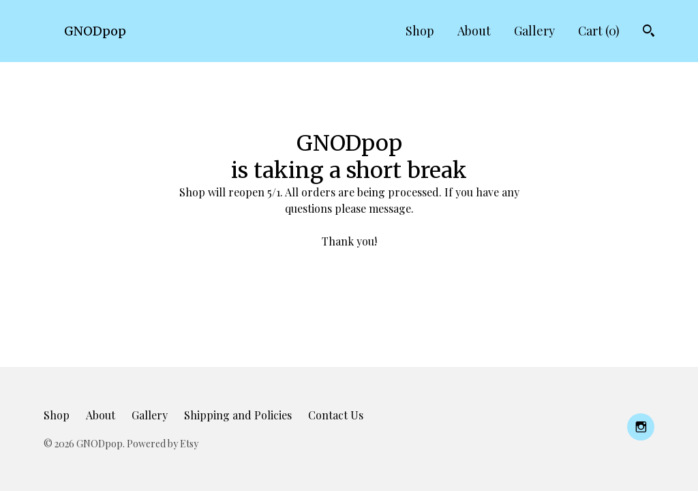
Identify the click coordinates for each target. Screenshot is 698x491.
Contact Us (335, 415)
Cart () (599, 31)
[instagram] (640, 427)
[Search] (648, 32)
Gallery (534, 31)
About (474, 31)
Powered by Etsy (162, 443)
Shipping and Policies (238, 415)
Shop (420, 31)
